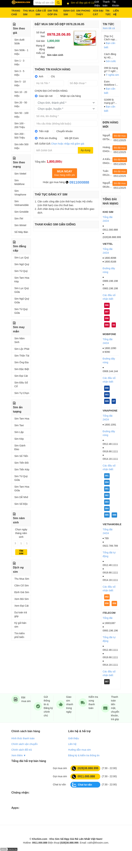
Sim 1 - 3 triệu (19, 62)
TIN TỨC (108, 12)
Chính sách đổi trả (21, 749)
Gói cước (111, 61)
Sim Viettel (20, 173)
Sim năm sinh (55, 55)
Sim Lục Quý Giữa (21, 290)
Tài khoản (115, 3)
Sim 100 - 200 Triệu (19, 125)
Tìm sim (21, 552)
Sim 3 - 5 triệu (19, 73)
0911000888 (77, 182)
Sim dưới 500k (19, 41)
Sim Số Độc (21, 503)
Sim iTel (18, 218)
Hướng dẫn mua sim (79, 749)
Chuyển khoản (64, 131)
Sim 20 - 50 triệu (20, 104)
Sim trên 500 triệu (21, 146)
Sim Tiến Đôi (21, 462)
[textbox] (63, 103)
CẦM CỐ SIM (41, 12)
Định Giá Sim (21, 592)
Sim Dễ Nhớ (21, 497)
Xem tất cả (109, 28)
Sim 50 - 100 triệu (21, 115)
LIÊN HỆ (116, 12)
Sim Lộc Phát (21, 348)
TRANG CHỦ (15, 12)
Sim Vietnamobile (21, 203)
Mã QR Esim (72, 138)
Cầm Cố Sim (21, 585)
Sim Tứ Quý (21, 271)
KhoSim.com (39, 839)
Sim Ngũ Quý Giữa (21, 300)
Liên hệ (72, 744)
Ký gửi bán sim (20, 624)
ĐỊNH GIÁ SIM (69, 12)
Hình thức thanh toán (23, 738)
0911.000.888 (83, 776)
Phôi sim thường (48, 138)
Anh (41, 76)
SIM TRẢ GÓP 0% (53, 12)
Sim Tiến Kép (21, 469)
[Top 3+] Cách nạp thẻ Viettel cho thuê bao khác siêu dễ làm (111, 38)
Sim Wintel (20, 225)
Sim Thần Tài (21, 355)
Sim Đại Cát (21, 375)
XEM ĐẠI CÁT (98, 12)
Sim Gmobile (21, 211)
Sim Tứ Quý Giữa (21, 311)
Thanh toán (106, 3)
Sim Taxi (19, 425)
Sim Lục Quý (21, 257)
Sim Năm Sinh (19, 340)
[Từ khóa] (47, 2)
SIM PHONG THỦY (83, 12)
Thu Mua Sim (21, 578)
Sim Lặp (19, 432)
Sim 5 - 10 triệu (20, 83)
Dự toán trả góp (20, 614)
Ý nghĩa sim (112, 74)
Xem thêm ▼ (18, 755)
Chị (53, 76)
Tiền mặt (44, 131)
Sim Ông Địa (21, 362)
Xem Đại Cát (21, 605)
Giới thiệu (97, 3)
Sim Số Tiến (21, 456)
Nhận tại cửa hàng (70, 96)
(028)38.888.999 (85, 768)
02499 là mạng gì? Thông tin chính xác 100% (109, 101)
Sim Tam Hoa (21, 418)
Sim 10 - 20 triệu (20, 94)
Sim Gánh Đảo (19, 447)
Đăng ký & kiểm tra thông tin (84, 755)
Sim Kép (19, 438)
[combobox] (66, 103)
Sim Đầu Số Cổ (21, 384)
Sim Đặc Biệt (21, 369)
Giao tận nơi (46, 96)
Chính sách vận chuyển (24, 744)
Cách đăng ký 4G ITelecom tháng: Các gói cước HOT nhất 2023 (110, 56)
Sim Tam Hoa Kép (21, 279)
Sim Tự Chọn (21, 393)
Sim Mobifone (19, 182)
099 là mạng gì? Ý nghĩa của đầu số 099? (111, 70)
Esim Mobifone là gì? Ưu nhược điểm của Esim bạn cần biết (111, 83)
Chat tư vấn (82, 785)
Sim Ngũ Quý (21, 264)
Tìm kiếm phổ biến (19, 635)
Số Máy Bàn (21, 232)
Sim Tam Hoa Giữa (21, 488)
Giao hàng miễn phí (64, 173)
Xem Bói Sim (21, 599)
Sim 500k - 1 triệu (21, 52)
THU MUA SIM (28, 12)
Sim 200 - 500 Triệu (19, 135)
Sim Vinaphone (20, 192)
